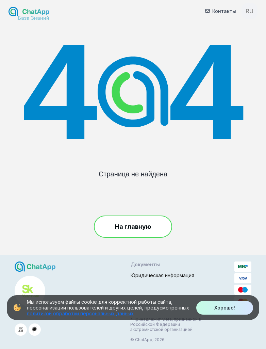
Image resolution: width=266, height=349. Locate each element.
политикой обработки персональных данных (80, 313)
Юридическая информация (162, 275)
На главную (133, 226)
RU (249, 11)
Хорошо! (224, 308)
